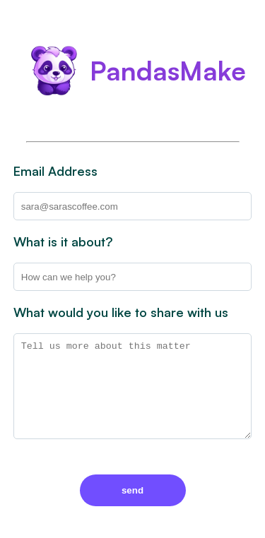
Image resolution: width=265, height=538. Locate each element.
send (132, 490)
